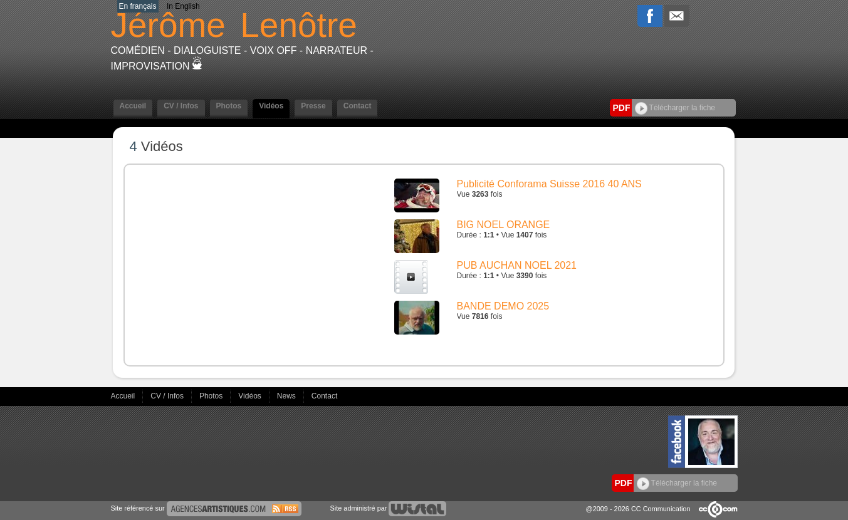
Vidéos (271, 105)
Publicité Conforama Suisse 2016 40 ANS (549, 184)
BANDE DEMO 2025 (503, 306)
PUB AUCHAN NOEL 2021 (517, 265)
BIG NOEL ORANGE (503, 224)
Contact (357, 105)
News (287, 396)
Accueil (133, 105)
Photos (229, 105)
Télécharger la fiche (675, 107)
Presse (313, 105)
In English (183, 6)
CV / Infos (181, 105)
